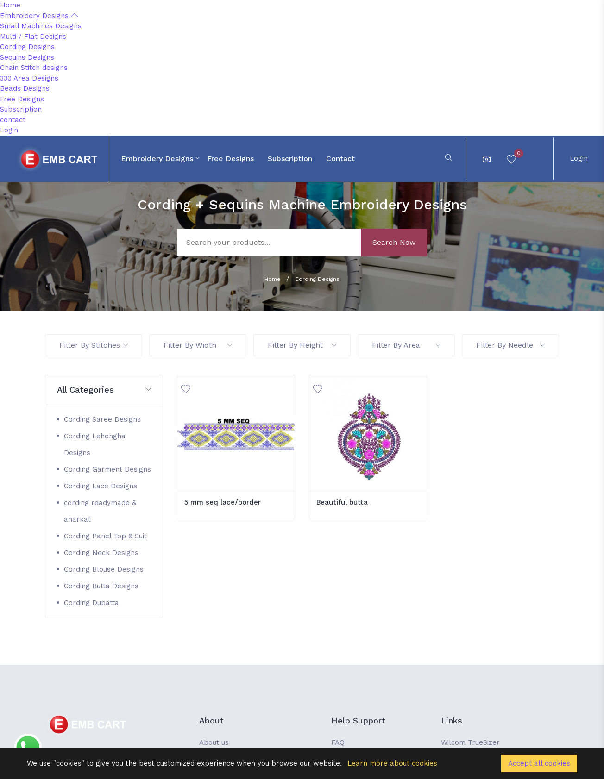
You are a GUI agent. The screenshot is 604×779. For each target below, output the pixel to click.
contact (12, 120)
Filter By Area (406, 345)
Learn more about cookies (392, 763)
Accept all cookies (539, 763)
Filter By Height (302, 345)
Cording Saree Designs (102, 419)
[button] (104, 390)
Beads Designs (25, 88)
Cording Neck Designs (101, 552)
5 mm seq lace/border (222, 502)
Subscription (21, 109)
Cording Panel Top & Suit (105, 536)
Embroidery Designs (39, 16)
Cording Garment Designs (107, 469)
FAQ (338, 742)
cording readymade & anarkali (100, 511)
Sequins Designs (27, 57)
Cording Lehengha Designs (95, 444)
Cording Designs (27, 47)
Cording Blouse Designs (104, 569)
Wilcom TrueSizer (470, 742)
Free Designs (22, 99)
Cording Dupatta (91, 602)
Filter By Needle (510, 345)
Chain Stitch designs (34, 67)
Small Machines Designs (41, 26)
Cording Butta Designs (101, 586)
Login (9, 130)
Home (10, 5)
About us (214, 742)
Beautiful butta (342, 502)
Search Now (393, 242)
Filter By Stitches (93, 345)
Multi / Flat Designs (33, 36)
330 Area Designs (29, 78)
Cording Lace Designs (100, 486)
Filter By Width (198, 345)
